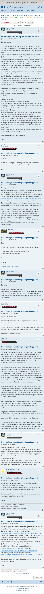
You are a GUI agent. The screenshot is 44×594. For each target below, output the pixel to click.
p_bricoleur (4, 19)
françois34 (39, 17)
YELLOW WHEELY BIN (12, 469)
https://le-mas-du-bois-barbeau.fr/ (10, 266)
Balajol (17, 17)
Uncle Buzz (4, 338)
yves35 (3, 145)
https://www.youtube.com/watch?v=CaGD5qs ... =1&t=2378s (21, 555)
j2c (34, 17)
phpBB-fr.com (25, 588)
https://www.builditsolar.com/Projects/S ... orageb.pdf (19, 550)
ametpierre (29, 17)
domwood (4, 303)
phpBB (16, 586)
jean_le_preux (10, 28)
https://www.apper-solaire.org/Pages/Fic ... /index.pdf (19, 198)
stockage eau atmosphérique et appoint (21, 15)
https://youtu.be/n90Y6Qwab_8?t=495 (14, 548)
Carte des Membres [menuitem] (17, 7)
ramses (12, 17)
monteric (22, 17)
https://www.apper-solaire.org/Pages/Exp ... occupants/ (19, 533)
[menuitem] (6, 7)
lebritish (10, 229)
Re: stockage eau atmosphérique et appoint (19, 153)
